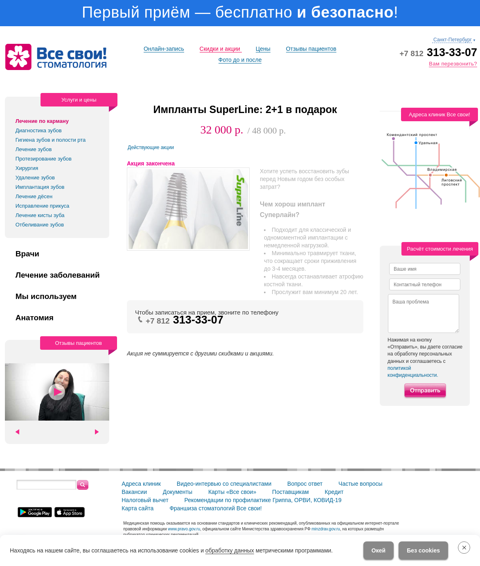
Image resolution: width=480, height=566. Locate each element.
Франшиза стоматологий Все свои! (215, 508)
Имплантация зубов (40, 187)
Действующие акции (151, 147)
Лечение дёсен (34, 196)
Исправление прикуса (43, 206)
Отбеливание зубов (40, 225)
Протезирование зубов (44, 159)
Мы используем (46, 296)
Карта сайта (137, 508)
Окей (378, 550)
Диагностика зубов (39, 130)
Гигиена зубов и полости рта (51, 140)
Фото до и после (240, 60)
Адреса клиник (141, 483)
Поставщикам (290, 492)
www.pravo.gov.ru (184, 529)
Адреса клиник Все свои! (439, 114)
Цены (263, 48)
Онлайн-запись (164, 48)
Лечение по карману (42, 121)
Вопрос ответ (304, 483)
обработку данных (229, 550)
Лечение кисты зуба (40, 215)
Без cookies (423, 550)
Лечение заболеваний (58, 275)
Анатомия (35, 318)
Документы (177, 492)
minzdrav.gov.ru (325, 529)
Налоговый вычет (145, 500)
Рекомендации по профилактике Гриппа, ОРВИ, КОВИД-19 (262, 500)
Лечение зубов (34, 149)
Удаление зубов (35, 177)
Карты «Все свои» (232, 492)
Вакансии (134, 492)
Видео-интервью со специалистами (224, 483)
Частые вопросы (360, 483)
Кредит (334, 492)
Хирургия (27, 168)
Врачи (27, 254)
